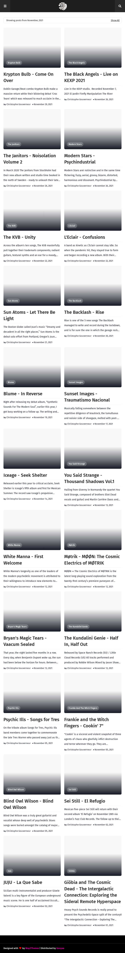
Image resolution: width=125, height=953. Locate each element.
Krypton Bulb (14, 63)
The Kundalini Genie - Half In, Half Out (91, 641)
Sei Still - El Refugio (84, 801)
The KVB (11, 226)
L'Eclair (72, 226)
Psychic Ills (13, 708)
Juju (9, 871)
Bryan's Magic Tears (17, 626)
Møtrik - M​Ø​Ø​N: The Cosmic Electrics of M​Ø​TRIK (92, 560)
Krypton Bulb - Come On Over (28, 77)
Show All (115, 20)
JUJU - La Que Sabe (22, 882)
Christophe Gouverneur (18, 104)
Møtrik (72, 545)
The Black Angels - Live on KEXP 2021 (91, 77)
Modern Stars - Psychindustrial (80, 159)
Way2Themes (32, 948)
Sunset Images (76, 382)
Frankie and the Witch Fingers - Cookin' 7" (86, 723)
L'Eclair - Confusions (84, 237)
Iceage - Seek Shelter (25, 475)
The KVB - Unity (19, 237)
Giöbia (72, 871)
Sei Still (72, 789)
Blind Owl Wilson (16, 789)
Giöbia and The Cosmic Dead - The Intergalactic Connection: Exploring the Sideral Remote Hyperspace (92, 892)
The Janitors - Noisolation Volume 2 (29, 159)
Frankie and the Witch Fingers (83, 708)
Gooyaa (60, 948)
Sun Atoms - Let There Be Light (29, 315)
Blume (11, 382)
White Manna (14, 545)
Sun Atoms (13, 301)
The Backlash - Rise (84, 312)
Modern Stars (75, 144)
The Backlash (75, 301)
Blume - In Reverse (22, 393)
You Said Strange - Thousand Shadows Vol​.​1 (89, 478)
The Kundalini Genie (78, 626)
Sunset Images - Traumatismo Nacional (87, 397)
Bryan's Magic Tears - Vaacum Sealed (25, 641)
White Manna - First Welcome (23, 560)
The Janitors (13, 144)
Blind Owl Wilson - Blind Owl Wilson (28, 804)
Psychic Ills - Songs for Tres (31, 719)
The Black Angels (77, 63)
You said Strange (77, 464)
